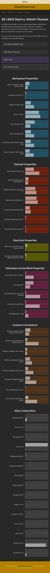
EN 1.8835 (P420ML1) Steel (13, 44)
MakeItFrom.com (25, 6)
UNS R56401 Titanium (12, 52)
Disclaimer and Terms (25, 566)
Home (3, 12)
